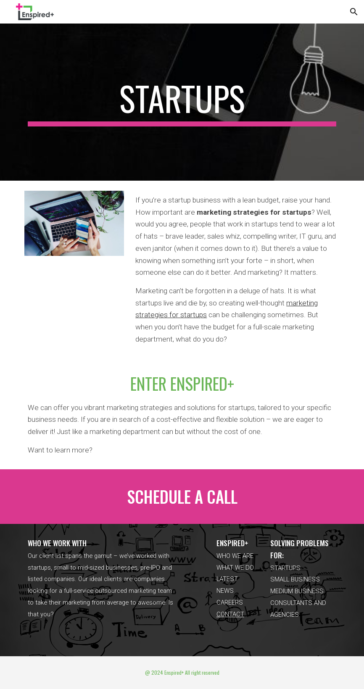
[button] (354, 12)
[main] (182, 102)
